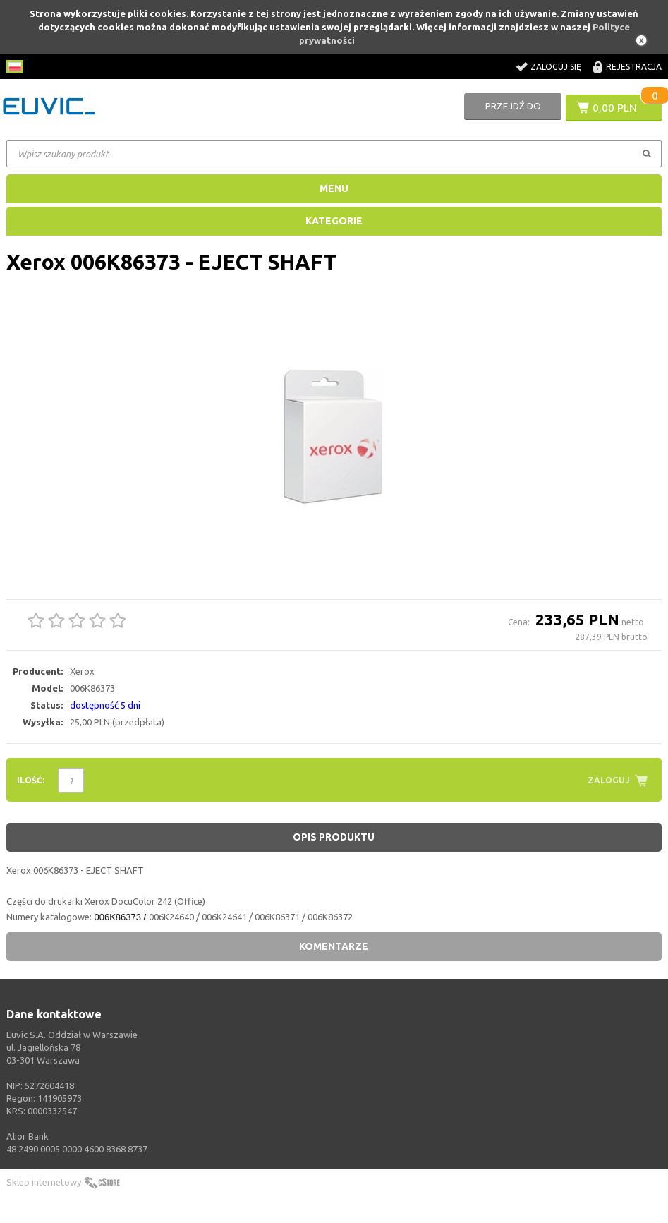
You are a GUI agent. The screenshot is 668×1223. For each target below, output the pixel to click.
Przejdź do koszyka (513, 111)
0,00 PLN (615, 107)
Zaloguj (609, 780)
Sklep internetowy (43, 1182)
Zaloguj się (555, 66)
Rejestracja (634, 66)
